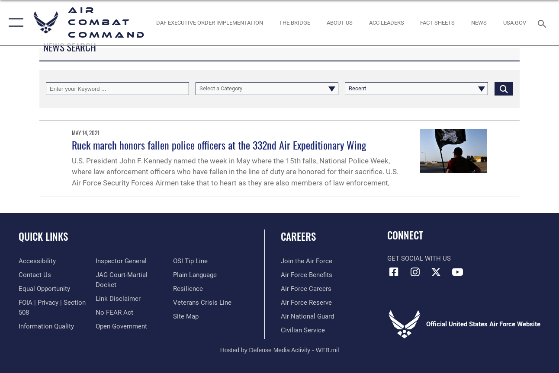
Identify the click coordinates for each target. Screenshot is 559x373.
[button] (14, 22)
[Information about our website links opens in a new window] (118, 299)
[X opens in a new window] (436, 271)
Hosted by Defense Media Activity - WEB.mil (279, 350)
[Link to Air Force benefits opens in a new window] (306, 275)
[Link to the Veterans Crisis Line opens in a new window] (202, 302)
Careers (298, 237)
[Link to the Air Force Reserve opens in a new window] (306, 302)
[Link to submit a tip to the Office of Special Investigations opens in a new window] (190, 261)
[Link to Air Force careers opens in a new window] (306, 289)
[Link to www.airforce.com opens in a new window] (306, 261)
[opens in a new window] (514, 22)
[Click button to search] (504, 88)
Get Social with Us (419, 258)
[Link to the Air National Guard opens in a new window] (307, 316)
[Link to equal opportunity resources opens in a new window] (44, 289)
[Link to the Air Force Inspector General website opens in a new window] (121, 261)
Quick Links (43, 237)
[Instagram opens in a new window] (414, 271)
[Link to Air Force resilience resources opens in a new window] (188, 289)
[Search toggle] (543, 22)
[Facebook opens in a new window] (393, 271)
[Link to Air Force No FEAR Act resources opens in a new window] (114, 312)
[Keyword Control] (117, 88)
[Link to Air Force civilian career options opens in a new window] (303, 330)
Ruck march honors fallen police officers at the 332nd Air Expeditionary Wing (219, 145)
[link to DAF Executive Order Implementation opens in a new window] (209, 22)
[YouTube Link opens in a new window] (457, 271)
